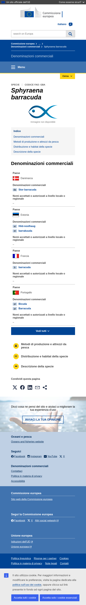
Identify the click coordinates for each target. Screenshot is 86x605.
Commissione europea (23, 43)
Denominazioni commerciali (25, 46)
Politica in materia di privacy (26, 476)
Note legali (51, 563)
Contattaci (16, 471)
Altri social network (45, 520)
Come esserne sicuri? (71, 2)
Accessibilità (18, 481)
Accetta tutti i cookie (25, 597)
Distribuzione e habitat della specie (33, 146)
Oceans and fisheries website (27, 441)
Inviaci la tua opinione (43, 419)
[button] (15, 387)
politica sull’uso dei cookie (27, 584)
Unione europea (20, 546)
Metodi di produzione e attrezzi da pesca (36, 141)
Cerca (70, 33)
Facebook (18, 520)
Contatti (64, 563)
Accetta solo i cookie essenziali (59, 597)
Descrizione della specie (27, 151)
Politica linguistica (21, 558)
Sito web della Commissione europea (31, 499)
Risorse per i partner (45, 558)
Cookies (64, 558)
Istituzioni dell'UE (20, 541)
